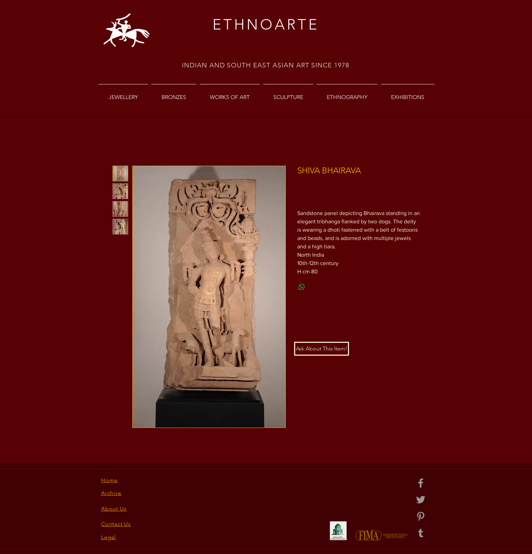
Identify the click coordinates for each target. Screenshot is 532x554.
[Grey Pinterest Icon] (421, 516)
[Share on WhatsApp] (302, 287)
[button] (321, 349)
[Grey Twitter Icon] (421, 500)
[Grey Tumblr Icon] (421, 533)
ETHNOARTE (266, 24)
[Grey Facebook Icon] (421, 483)
